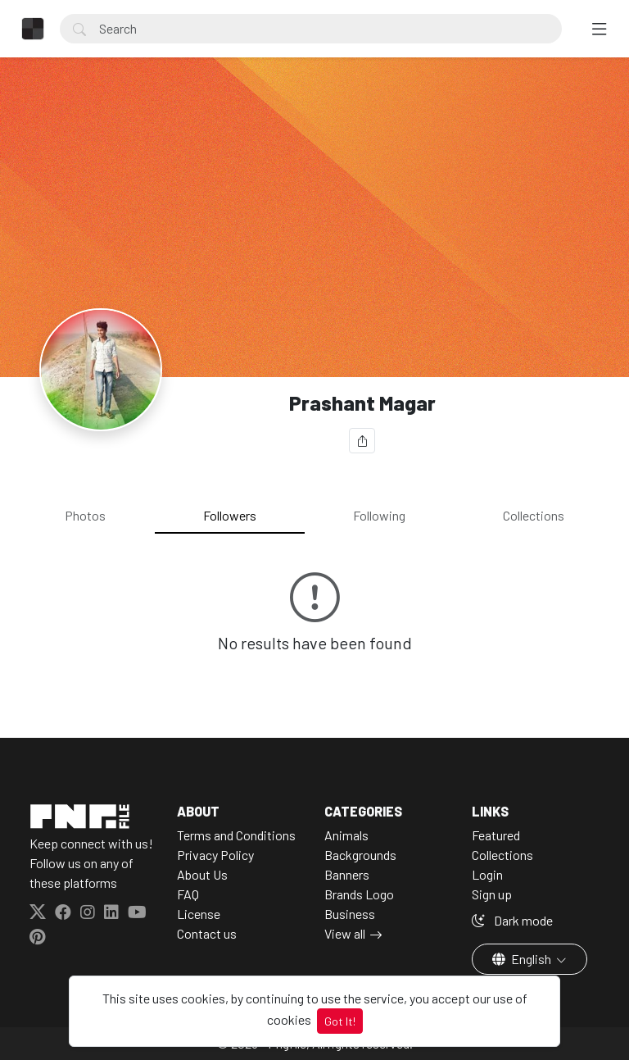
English (523, 959)
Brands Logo (359, 894)
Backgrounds (360, 854)
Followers (229, 515)
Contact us (207, 933)
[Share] (362, 440)
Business (349, 913)
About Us (202, 874)
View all (344, 933)
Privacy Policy (215, 854)
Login (487, 874)
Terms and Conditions (236, 835)
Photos (85, 515)
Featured (496, 835)
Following (379, 515)
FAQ (188, 894)
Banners (346, 874)
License (198, 913)
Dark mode (512, 920)
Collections (533, 515)
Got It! (339, 1021)
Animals (346, 835)
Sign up (492, 894)
